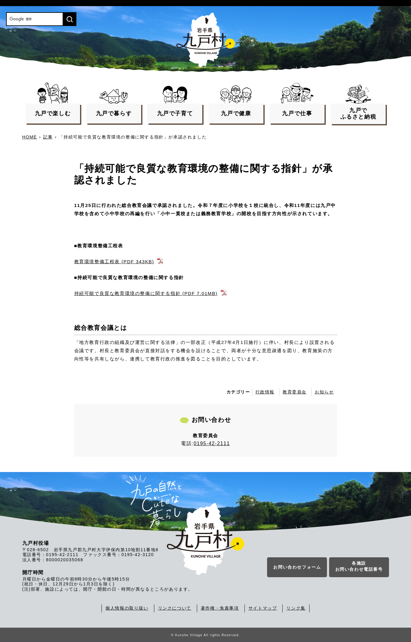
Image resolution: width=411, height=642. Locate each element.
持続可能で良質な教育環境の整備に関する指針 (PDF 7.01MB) (146, 293)
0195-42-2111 (212, 443)
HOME (29, 137)
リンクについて (174, 608)
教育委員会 (294, 391)
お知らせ (324, 391)
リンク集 (295, 608)
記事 (48, 137)
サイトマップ (262, 608)
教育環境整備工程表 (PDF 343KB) (114, 261)
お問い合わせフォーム (297, 568)
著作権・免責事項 (220, 608)
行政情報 (264, 391)
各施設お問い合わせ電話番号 (359, 567)
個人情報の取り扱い (126, 608)
